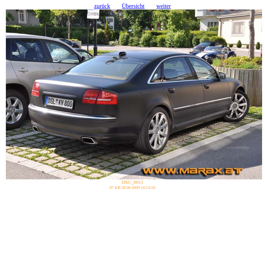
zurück (102, 6)
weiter (163, 6)
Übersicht (133, 6)
